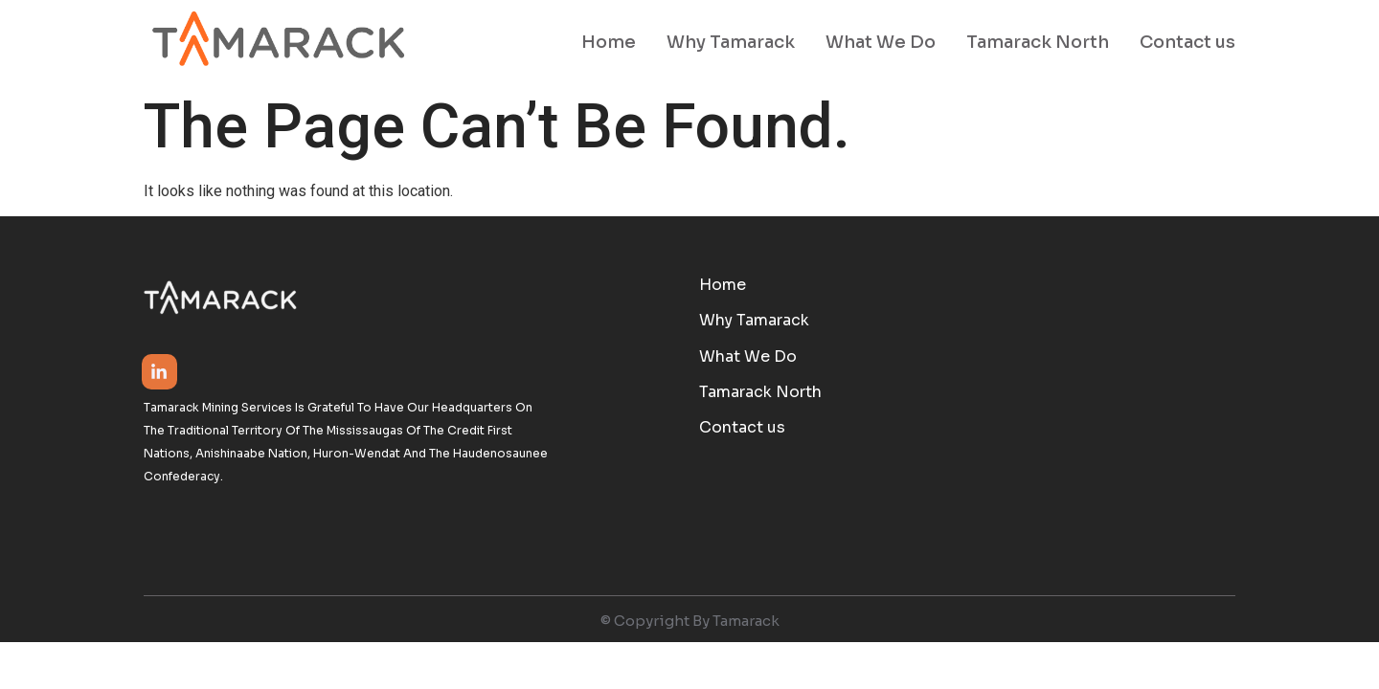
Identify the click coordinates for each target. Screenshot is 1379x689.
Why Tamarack (731, 42)
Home (608, 42)
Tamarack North (1037, 42)
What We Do (880, 42)
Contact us (1187, 42)
